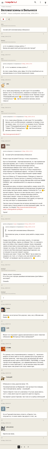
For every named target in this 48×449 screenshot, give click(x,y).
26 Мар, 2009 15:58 (6, 373)
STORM (8, 347)
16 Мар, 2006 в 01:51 (27, 63)
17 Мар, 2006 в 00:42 (29, 116)
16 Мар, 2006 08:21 (6, 80)
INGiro (8, 145)
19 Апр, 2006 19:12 (5, 265)
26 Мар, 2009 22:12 (6, 423)
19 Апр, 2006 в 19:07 (30, 224)
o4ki (7, 84)
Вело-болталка (6, 6)
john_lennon (9, 427)
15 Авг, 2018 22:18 (32, 13)
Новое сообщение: (14, 13)
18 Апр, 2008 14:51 (5, 288)
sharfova (23, 13)
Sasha (8, 308)
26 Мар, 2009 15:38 (6, 343)
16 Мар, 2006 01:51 (5, 54)
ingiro (15, 224)
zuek (7, 328)
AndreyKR (9, 377)
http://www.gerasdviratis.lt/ (11, 134)
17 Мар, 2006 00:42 (6, 107)
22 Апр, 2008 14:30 (6, 304)
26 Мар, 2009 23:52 (6, 440)
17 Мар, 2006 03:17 (5, 141)
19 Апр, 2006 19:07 (5, 219)
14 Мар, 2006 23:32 (6, 36)
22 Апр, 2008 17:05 (6, 324)
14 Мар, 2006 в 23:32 (27, 151)
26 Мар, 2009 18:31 (6, 403)
